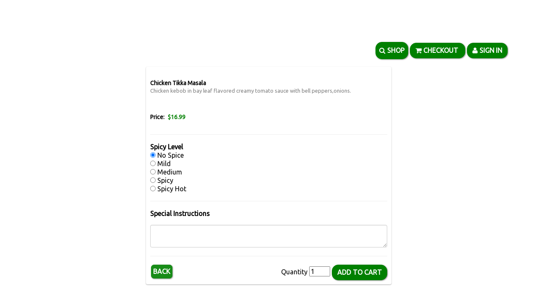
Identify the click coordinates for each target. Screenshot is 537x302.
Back (161, 271)
